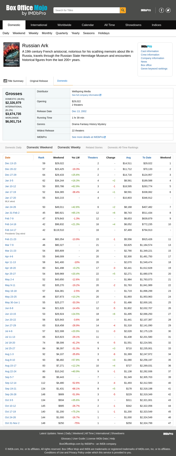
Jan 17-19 (10, 192)
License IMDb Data (97, 438)
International (39, 25)
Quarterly (62, 33)
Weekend (19, 33)
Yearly (75, 33)
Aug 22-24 (10, 371)
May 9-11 (10, 285)
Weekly (33, 33)
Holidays (103, 33)
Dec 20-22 (10, 169)
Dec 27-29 (10, 174)
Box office (146, 65)
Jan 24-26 (10, 207)
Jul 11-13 (10, 337)
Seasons (89, 33)
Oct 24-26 (10, 417)
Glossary (66, 438)
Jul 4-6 (8, 331)
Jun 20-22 (10, 319)
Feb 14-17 (10, 230)
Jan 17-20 (10, 197)
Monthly (47, 33)
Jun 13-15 (10, 314)
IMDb (102, 443)
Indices (156, 25)
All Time (109, 25)
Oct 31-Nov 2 (12, 423)
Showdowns (133, 25)
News (144, 61)
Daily (6, 33)
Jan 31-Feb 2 (12, 212)
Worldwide (64, 25)
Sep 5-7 (9, 377)
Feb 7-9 (9, 218)
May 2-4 (9, 279)
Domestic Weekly (69, 147)
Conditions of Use (54, 452)
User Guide (79, 438)
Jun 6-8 (9, 308)
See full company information (87, 95)
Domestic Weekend (39, 147)
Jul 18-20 (10, 342)
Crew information (150, 54)
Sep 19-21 (10, 388)
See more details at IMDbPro (89, 137)
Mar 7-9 (9, 245)
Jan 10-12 (10, 186)
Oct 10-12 (10, 405)
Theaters (93, 157)
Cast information (150, 51)
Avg (128, 157)
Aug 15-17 (10, 365)
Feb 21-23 (10, 239)
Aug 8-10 (10, 359)
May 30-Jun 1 (12, 302)
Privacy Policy (76, 452)
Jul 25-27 (10, 348)
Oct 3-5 (9, 400)
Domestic (14, 25)
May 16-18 (11, 291)
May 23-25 (11, 296)
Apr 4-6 (9, 256)
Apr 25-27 (10, 273)
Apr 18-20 (10, 268)
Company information (152, 58)
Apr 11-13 (10, 262)
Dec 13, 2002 (79, 111)
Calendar (88, 25)
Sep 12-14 (10, 382)
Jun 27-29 (10, 325)
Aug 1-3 (9, 354)
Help (112, 438)
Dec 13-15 (10, 163)
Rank (41, 157)
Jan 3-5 (9, 180)
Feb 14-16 (10, 224)
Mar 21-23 (10, 250)
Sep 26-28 (10, 394)
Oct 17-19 (10, 411)
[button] (155, 70)
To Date (146, 157)
